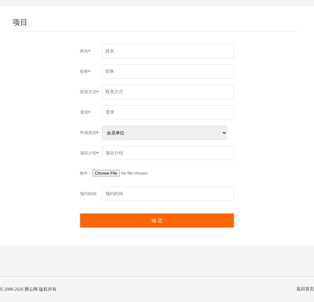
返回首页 (305, 289)
